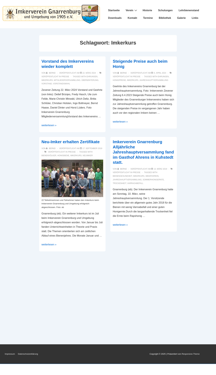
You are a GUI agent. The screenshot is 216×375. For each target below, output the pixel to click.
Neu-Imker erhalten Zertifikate (71, 141)
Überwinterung (89, 80)
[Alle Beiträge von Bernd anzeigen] (51, 73)
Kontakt (132, 18)
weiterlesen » (49, 125)
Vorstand (47, 84)
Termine (148, 18)
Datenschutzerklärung (28, 354)
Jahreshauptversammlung (153, 80)
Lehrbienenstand (189, 10)
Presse (65, 76)
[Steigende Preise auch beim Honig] (160, 73)
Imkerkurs (47, 80)
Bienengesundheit (122, 176)
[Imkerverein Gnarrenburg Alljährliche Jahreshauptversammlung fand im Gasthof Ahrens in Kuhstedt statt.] (160, 169)
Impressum (10, 354)
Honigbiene (63, 155)
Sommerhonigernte (153, 180)
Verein (132, 10)
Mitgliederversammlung (67, 80)
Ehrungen (92, 76)
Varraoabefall (135, 183)
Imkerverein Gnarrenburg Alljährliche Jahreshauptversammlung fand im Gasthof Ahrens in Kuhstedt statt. (143, 152)
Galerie (181, 18)
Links (195, 18)
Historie (147, 10)
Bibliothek (165, 18)
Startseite (114, 10)
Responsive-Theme (191, 354)
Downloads (115, 18)
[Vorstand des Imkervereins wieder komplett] (89, 73)
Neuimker (88, 155)
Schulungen (165, 10)
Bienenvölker (49, 155)
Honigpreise (119, 80)
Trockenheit (119, 183)
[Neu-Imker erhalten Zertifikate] (92, 148)
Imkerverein (151, 176)
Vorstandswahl (61, 84)
